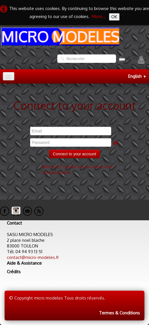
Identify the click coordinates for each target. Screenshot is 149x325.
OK (114, 16)
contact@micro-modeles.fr (33, 257)
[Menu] (8, 76)
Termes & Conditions (119, 313)
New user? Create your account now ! (78, 166)
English (137, 76)
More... (99, 16)
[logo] (59, 40)
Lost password (56, 172)
